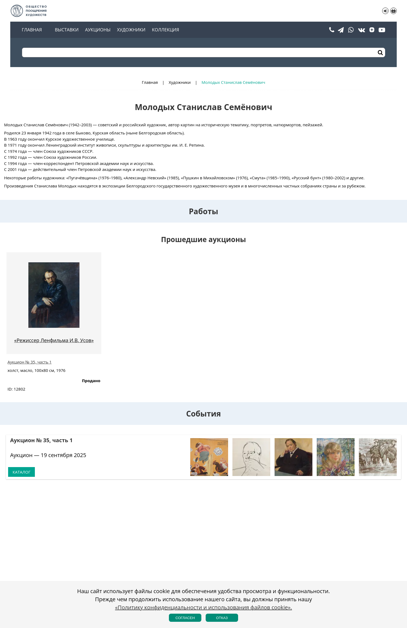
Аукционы (98, 30)
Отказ (222, 618)
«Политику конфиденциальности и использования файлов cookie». (203, 607)
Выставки (67, 30)
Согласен (185, 618)
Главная (32, 30)
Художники (131, 30)
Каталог (21, 472)
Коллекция (165, 30)
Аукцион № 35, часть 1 (30, 362)
